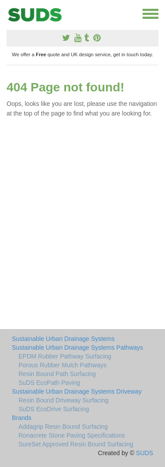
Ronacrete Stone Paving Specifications (71, 435)
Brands (21, 417)
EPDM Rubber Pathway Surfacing (64, 356)
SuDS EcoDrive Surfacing (53, 409)
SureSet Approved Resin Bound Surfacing (75, 444)
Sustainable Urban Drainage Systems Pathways (77, 347)
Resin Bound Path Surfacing (57, 373)
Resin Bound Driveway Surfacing (63, 400)
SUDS (144, 452)
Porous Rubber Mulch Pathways (62, 365)
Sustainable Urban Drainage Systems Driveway (77, 391)
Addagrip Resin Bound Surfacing (63, 426)
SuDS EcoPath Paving (49, 382)
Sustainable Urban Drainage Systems (63, 338)
